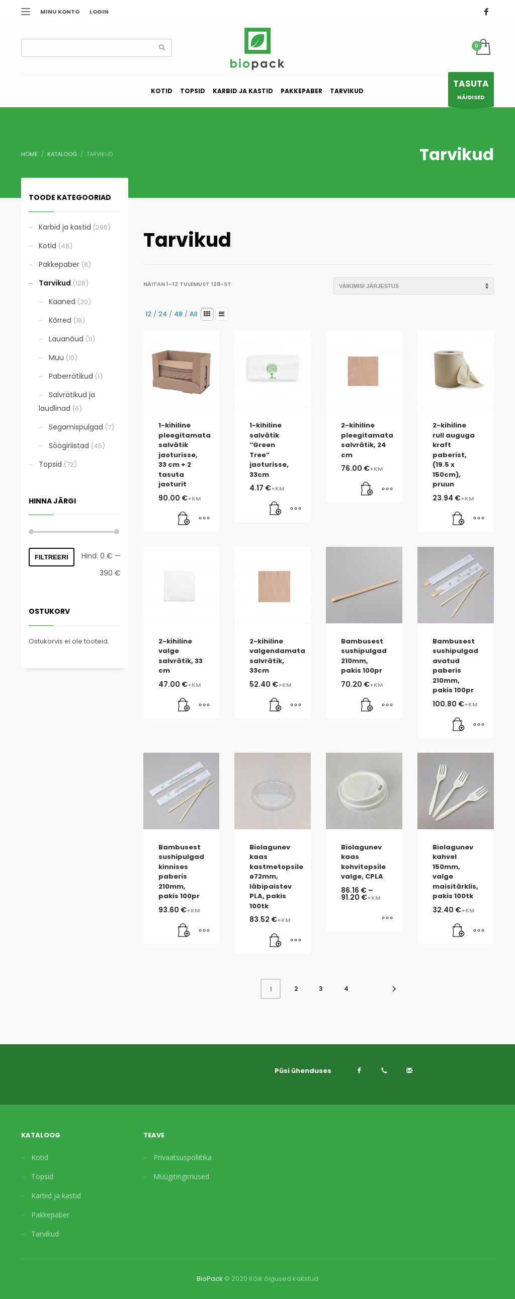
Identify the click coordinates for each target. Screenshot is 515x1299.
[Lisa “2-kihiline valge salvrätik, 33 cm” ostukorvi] (184, 705)
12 (148, 314)
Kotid (47, 246)
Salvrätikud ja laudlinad (67, 401)
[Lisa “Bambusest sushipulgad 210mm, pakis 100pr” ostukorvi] (367, 705)
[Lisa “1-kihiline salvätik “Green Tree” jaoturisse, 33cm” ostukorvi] (276, 509)
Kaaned (62, 302)
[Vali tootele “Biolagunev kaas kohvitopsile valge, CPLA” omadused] (387, 918)
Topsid (50, 464)
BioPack (210, 1278)
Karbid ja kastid (65, 227)
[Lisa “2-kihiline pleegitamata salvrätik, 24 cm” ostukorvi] (367, 489)
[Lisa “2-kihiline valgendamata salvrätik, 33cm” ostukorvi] (276, 705)
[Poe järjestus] (413, 286)
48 (178, 314)
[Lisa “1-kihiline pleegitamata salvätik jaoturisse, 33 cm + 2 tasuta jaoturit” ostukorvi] (184, 519)
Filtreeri (51, 557)
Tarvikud (55, 283)
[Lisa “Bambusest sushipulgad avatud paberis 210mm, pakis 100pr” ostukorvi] (459, 725)
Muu (56, 357)
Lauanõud (66, 339)
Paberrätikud (71, 376)
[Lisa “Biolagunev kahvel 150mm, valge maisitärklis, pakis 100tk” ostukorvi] (459, 931)
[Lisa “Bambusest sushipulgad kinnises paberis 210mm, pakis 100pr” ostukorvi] (184, 931)
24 (162, 314)
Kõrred (60, 320)
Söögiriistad (69, 446)
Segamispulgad (76, 427)
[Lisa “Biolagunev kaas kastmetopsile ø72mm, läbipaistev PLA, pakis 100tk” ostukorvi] (276, 941)
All (193, 314)
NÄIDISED (471, 92)
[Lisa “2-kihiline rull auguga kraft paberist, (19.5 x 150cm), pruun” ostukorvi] (459, 519)
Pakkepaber (59, 264)
